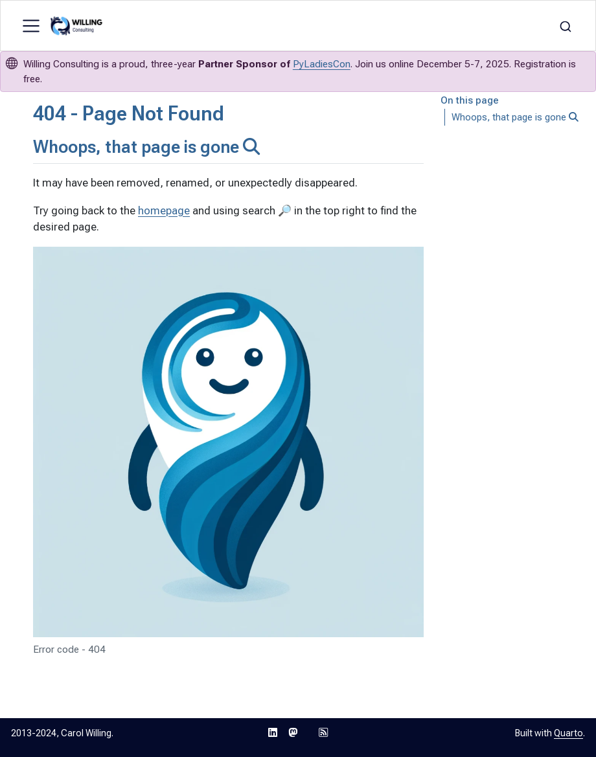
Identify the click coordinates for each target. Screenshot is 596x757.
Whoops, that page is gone (515, 117)
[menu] (31, 26)
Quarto (568, 733)
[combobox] (565, 26)
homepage (164, 210)
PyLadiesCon (321, 64)
